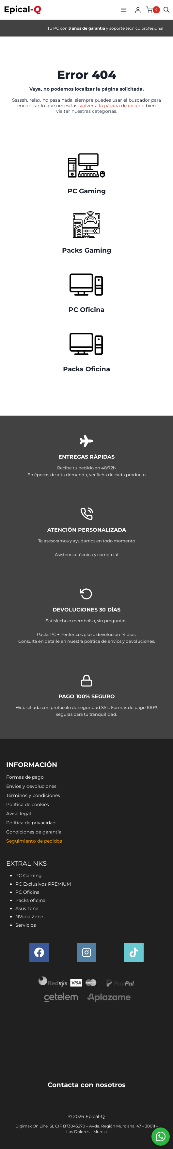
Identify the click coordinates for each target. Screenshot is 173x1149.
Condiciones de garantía (33, 832)
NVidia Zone (29, 917)
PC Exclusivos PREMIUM (43, 884)
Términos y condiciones (33, 795)
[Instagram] (86, 952)
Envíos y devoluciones (31, 786)
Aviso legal (18, 814)
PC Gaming (87, 191)
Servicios (25, 925)
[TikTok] (134, 952)
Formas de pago (25, 777)
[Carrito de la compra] (152, 9)
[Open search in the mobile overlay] (166, 9)
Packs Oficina (86, 369)
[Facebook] (39, 952)
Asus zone (26, 908)
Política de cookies (27, 804)
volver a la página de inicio (110, 106)
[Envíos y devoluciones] (86, 617)
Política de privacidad (30, 823)
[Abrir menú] (124, 10)
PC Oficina (86, 310)
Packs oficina (30, 900)
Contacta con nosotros (87, 1085)
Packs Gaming (86, 250)
